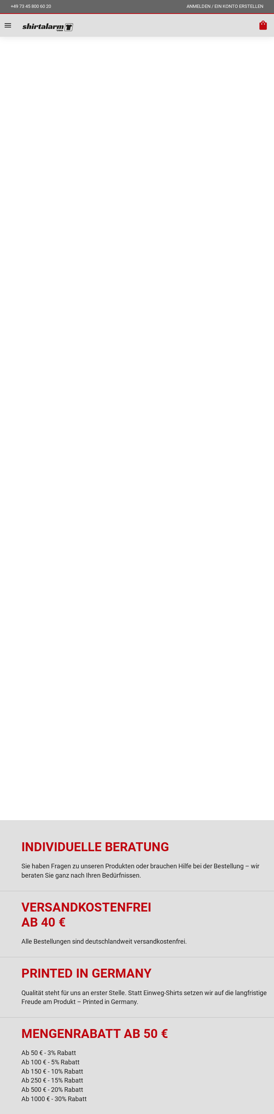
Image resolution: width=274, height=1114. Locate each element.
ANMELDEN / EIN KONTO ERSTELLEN (225, 6)
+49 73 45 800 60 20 (31, 6)
